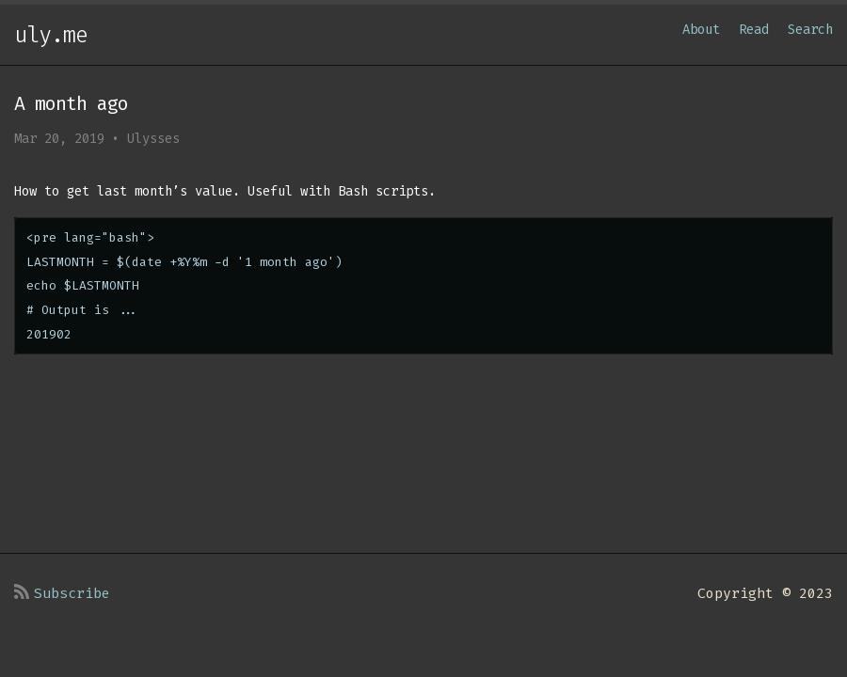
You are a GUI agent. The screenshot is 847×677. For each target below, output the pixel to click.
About (701, 30)
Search (810, 30)
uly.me (51, 35)
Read (754, 30)
